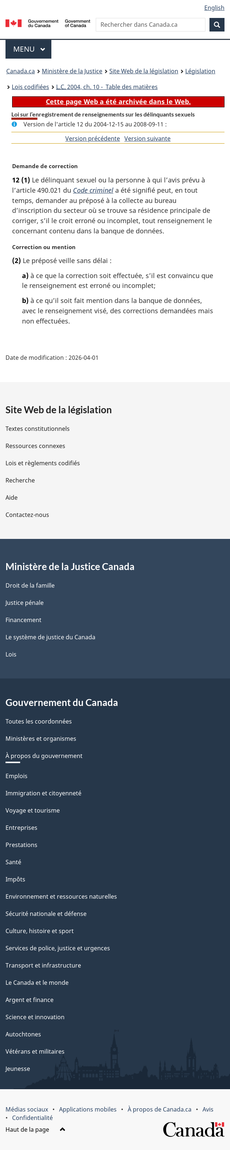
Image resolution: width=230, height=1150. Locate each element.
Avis (207, 1109)
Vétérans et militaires (35, 1051)
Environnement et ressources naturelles (61, 896)
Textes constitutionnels (38, 429)
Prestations (21, 845)
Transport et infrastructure (43, 965)
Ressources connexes (35, 446)
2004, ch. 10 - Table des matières (107, 87)
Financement (23, 620)
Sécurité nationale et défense (46, 914)
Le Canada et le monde (37, 983)
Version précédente (92, 138)
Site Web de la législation (143, 71)
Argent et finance (30, 1000)
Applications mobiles (88, 1109)
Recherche (20, 480)
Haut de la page (36, 1129)
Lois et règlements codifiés (43, 463)
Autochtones (23, 1034)
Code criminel (93, 190)
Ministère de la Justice (72, 71)
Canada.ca (20, 71)
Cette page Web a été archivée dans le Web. (118, 101)
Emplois (17, 776)
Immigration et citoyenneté (43, 793)
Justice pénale (25, 603)
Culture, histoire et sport (40, 931)
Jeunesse (18, 1069)
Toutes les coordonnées (39, 721)
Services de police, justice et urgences (58, 948)
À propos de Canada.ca (159, 1109)
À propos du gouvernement (44, 756)
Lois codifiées (30, 87)
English (214, 8)
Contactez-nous (27, 515)
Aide (12, 497)
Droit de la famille (30, 585)
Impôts (15, 879)
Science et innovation (35, 1017)
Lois (11, 654)
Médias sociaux (27, 1109)
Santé (13, 862)
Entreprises (21, 828)
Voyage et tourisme (33, 810)
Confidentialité (32, 1118)
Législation (200, 71)
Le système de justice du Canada (50, 637)
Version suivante (147, 138)
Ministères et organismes (41, 739)
